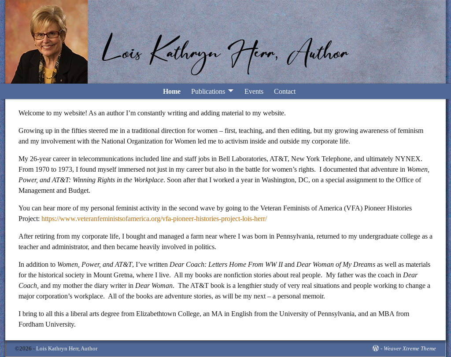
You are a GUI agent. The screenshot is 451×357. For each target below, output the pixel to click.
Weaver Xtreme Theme (410, 348)
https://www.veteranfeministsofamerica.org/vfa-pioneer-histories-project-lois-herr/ (154, 218)
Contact (285, 91)
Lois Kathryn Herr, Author (66, 348)
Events (253, 91)
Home (172, 91)
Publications (208, 91)
